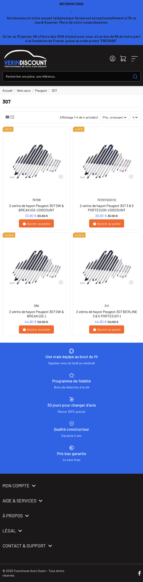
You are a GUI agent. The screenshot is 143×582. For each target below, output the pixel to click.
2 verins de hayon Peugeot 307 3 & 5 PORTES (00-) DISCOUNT (107, 207)
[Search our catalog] (135, 76)
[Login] (112, 58)
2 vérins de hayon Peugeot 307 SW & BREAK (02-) (36, 313)
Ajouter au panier (36, 223)
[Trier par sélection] (114, 117)
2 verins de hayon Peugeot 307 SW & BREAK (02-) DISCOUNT (36, 207)
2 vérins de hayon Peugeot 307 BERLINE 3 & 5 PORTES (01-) (106, 313)
